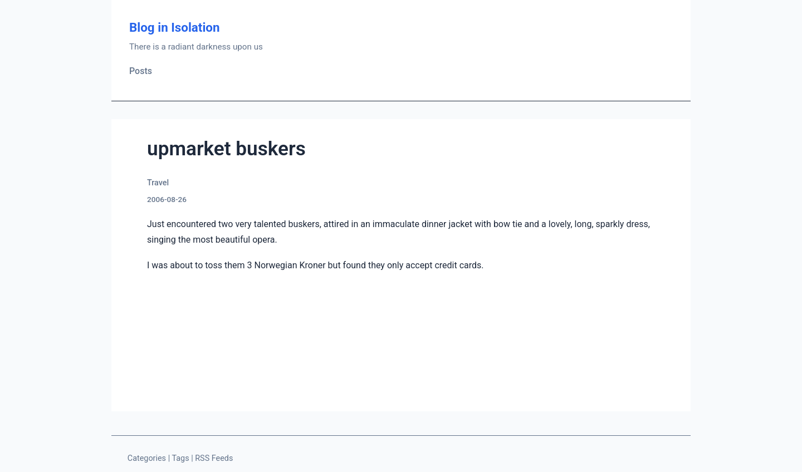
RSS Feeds (214, 458)
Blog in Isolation (174, 27)
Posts (140, 71)
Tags (180, 458)
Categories (147, 458)
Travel (158, 183)
